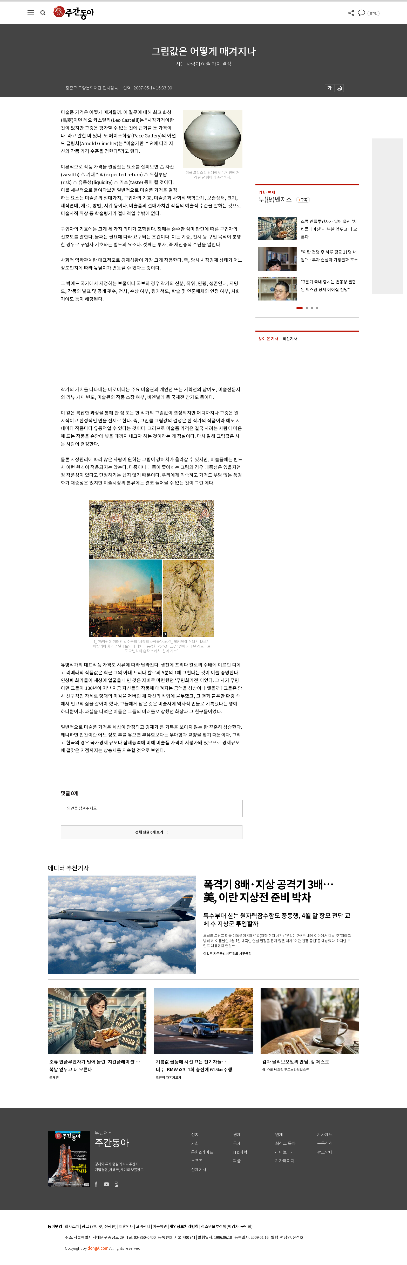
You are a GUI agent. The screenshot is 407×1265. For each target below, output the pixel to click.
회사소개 (72, 1227)
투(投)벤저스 (275, 199)
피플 (237, 1160)
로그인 (373, 13)
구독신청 (325, 1143)
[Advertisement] (138, 343)
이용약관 (160, 1227)
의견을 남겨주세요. (82, 808)
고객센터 (143, 1227)
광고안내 (325, 1152)
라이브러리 (285, 1152)
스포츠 (197, 1160)
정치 (195, 1134)
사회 (195, 1143)
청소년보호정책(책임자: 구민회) (227, 1227)
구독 (304, 200)
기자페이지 (285, 1160)
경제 (237, 1134)
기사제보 (325, 1134)
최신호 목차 (285, 1143)
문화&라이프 (202, 1152)
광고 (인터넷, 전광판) (99, 1227)
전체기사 (199, 1169)
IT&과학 (240, 1152)
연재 (279, 1134)
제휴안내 (126, 1227)
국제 (237, 1143)
